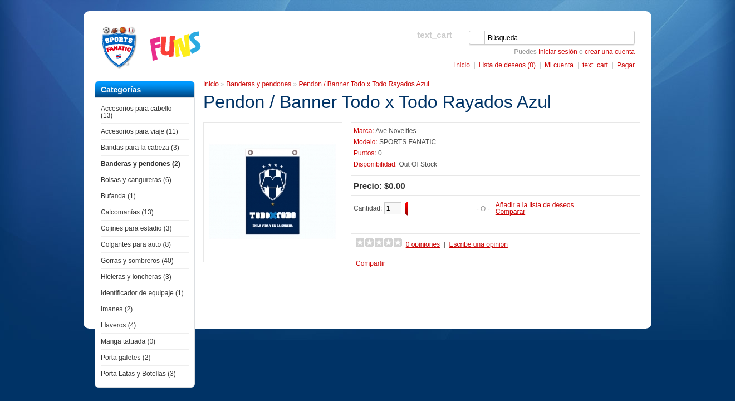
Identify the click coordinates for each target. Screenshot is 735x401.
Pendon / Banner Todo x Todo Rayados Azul (363, 84)
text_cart (595, 65)
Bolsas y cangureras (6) (136, 180)
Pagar (626, 65)
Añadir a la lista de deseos (535, 205)
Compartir (370, 263)
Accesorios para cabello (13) (136, 112)
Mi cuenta (559, 65)
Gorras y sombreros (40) (137, 261)
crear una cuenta (610, 52)
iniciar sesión (557, 52)
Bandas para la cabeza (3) (140, 147)
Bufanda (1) (118, 196)
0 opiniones (423, 244)
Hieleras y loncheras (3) (136, 277)
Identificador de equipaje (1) (142, 293)
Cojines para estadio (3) (136, 228)
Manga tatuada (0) (128, 341)
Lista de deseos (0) (507, 65)
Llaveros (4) (118, 325)
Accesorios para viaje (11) (139, 131)
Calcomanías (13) (127, 212)
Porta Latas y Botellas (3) (138, 374)
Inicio (462, 65)
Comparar (510, 212)
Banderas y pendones (258, 84)
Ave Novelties (395, 131)
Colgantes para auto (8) (136, 244)
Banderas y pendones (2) (140, 164)
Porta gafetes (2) (125, 357)
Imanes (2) (117, 309)
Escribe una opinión (478, 244)
